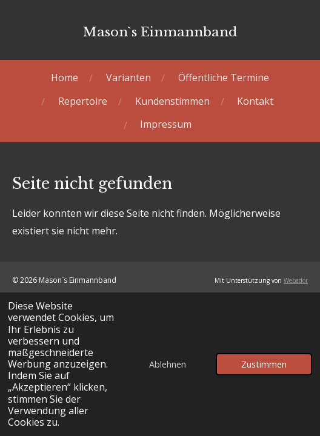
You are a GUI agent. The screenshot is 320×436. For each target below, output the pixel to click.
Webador (296, 280)
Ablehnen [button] (167, 364)
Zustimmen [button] (264, 364)
